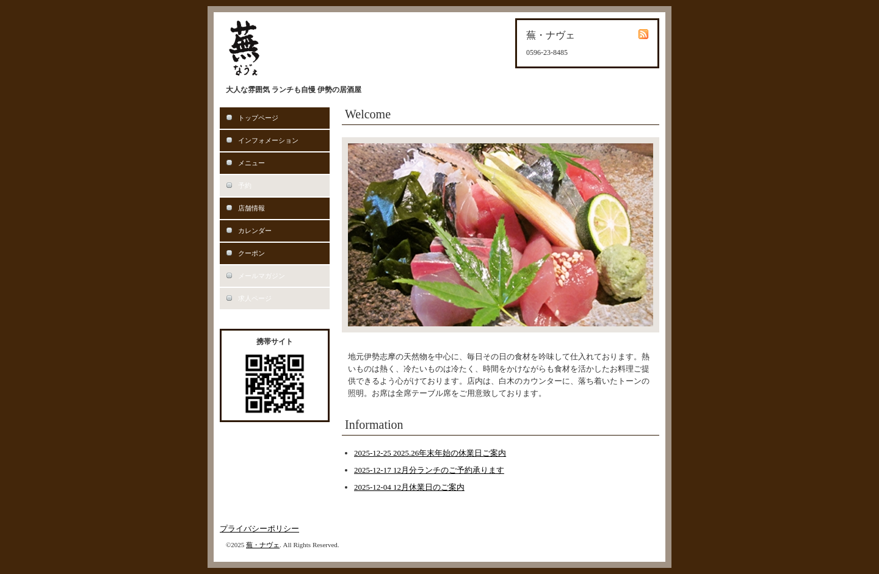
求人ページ (255, 298)
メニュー (251, 163)
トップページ (258, 117)
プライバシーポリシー (259, 528)
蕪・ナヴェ (263, 544)
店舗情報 (251, 208)
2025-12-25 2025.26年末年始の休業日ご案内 (430, 452)
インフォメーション (268, 140)
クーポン (251, 253)
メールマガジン (261, 275)
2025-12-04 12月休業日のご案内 (409, 487)
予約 (244, 185)
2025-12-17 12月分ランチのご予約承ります (429, 470)
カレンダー (255, 230)
